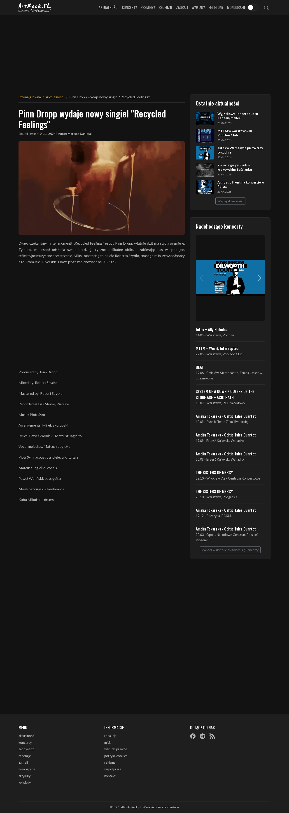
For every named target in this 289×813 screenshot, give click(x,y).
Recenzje (165, 7)
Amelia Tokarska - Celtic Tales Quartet (226, 416)
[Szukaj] (266, 7)
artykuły (24, 776)
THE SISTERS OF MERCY (214, 472)
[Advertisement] (144, 51)
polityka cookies (116, 756)
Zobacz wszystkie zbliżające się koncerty (230, 550)
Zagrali (182, 7)
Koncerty (129, 7)
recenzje (25, 756)
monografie (27, 769)
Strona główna (30, 97)
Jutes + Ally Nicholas (211, 329)
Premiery (148, 7)
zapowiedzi (27, 749)
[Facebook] (193, 736)
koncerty (25, 742)
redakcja (110, 736)
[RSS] (212, 736)
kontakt (110, 776)
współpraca (112, 769)
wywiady (25, 782)
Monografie (236, 7)
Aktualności (108, 7)
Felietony (216, 7)
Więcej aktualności (230, 201)
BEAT (200, 367)
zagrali (23, 762)
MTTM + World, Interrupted (217, 348)
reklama (109, 762)
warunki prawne (115, 749)
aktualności (27, 736)
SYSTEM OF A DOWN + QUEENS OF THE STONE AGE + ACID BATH (225, 394)
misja (107, 742)
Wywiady (198, 7)
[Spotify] (202, 736)
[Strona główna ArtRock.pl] (35, 7)
